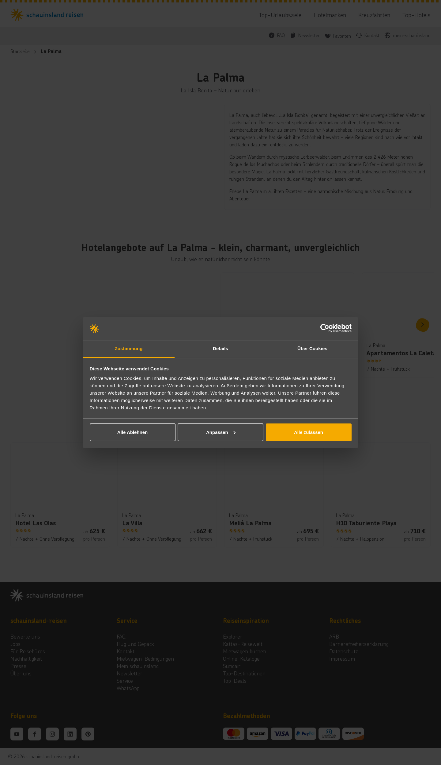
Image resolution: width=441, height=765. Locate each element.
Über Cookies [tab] (312, 348)
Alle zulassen (308, 432)
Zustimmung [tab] (129, 348)
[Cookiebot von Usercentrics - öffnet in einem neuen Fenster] (325, 328)
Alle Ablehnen (132, 432)
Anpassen (221, 432)
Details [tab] (220, 348)
